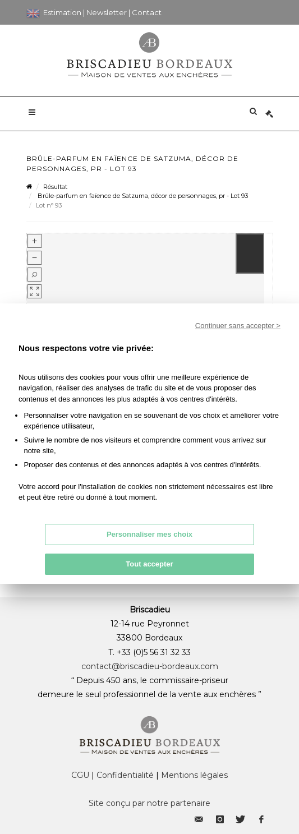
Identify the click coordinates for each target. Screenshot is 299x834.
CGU (80, 775)
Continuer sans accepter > (237, 325)
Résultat (55, 187)
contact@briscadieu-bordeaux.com (149, 666)
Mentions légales (194, 775)
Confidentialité (125, 775)
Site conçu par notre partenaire (149, 803)
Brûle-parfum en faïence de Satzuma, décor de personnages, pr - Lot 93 (142, 196)
